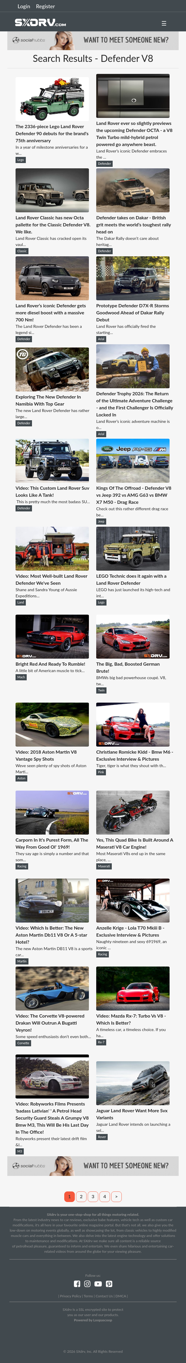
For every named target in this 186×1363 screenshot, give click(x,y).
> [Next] (116, 1196)
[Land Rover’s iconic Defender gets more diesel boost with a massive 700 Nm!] (52, 298)
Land (20, 602)
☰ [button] (164, 23)
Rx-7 (101, 1042)
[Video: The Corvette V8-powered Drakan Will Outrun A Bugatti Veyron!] (52, 1008)
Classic (21, 251)
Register (45, 6)
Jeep (101, 521)
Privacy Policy (70, 1296)
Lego (20, 160)
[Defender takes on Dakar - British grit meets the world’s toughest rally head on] (133, 210)
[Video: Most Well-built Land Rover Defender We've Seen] (52, 569)
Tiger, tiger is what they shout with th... (131, 765)
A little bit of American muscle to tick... (50, 670)
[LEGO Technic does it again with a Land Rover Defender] (133, 569)
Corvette (23, 1043)
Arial (101, 339)
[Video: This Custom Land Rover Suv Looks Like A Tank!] (52, 481)
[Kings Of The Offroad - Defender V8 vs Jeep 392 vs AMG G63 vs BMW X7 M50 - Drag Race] (133, 481)
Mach (21, 677)
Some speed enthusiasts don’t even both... (53, 1036)
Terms (88, 1296)
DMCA (121, 1296)
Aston (21, 778)
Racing (21, 866)
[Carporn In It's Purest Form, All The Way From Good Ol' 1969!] (52, 832)
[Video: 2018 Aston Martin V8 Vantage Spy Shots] (52, 744)
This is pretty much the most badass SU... (53, 501)
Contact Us (104, 1296)
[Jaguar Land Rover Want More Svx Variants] (133, 1103)
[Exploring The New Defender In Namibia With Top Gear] (52, 389)
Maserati (104, 866)
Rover (102, 1137)
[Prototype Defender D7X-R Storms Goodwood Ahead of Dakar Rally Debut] (133, 298)
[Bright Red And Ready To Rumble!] (52, 657)
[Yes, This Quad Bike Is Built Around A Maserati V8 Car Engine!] (133, 832)
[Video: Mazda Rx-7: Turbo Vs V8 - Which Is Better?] (133, 1008)
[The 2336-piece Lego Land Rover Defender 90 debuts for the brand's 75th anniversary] (52, 119)
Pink (101, 772)
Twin (101, 690)
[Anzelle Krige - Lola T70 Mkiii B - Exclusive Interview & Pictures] (133, 920)
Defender (104, 163)
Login (24, 6)
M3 (19, 1151)
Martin (21, 961)
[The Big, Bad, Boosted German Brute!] (133, 657)
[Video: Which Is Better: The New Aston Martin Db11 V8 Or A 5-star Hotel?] (52, 920)
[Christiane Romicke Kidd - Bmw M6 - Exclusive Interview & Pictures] (133, 744)
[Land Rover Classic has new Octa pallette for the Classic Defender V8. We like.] (52, 210)
